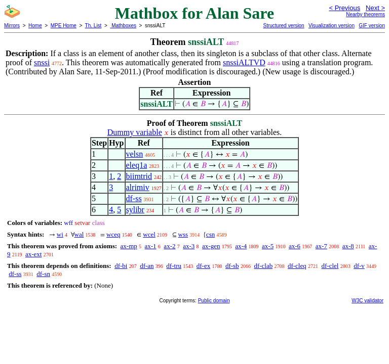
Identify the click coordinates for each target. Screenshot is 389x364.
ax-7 (321, 246)
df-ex (203, 265)
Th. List (93, 25)
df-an (146, 265)
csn (210, 234)
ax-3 (188, 246)
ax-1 (151, 246)
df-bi (120, 265)
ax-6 (294, 246)
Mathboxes (123, 25)
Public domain (214, 300)
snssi (42, 62)
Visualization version (331, 25)
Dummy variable (134, 132)
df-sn (43, 274)
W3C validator (367, 300)
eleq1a (136, 165)
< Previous (344, 8)
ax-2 (169, 246)
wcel (149, 234)
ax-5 (268, 246)
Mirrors (12, 25)
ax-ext (33, 254)
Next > (375, 8)
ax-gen (211, 246)
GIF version (372, 25)
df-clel (330, 265)
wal (79, 234)
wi (60, 234)
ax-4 (241, 246)
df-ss (134, 198)
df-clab (263, 265)
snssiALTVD (244, 62)
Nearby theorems (365, 14)
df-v (359, 265)
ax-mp (129, 246)
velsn (134, 154)
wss (183, 234)
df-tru (173, 265)
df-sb (232, 265)
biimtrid (139, 176)
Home (35, 25)
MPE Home (63, 25)
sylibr (135, 209)
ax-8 (348, 246)
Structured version (283, 25)
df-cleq (297, 265)
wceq (113, 234)
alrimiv (137, 187)
